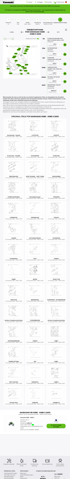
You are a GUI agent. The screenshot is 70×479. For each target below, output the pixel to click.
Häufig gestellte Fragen (10, 473)
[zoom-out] (5, 39)
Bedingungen (57, 6)
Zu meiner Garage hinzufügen (56, 425)
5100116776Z (51, 88)
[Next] (47, 32)
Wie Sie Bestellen (9, 478)
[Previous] (22, 32)
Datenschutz (23, 478)
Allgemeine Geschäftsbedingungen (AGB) (26, 475)
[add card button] (64, 44)
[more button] (62, 44)
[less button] (58, 44)
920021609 (51, 51)
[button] (66, 29)
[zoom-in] (12, 39)
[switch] (38, 38)
